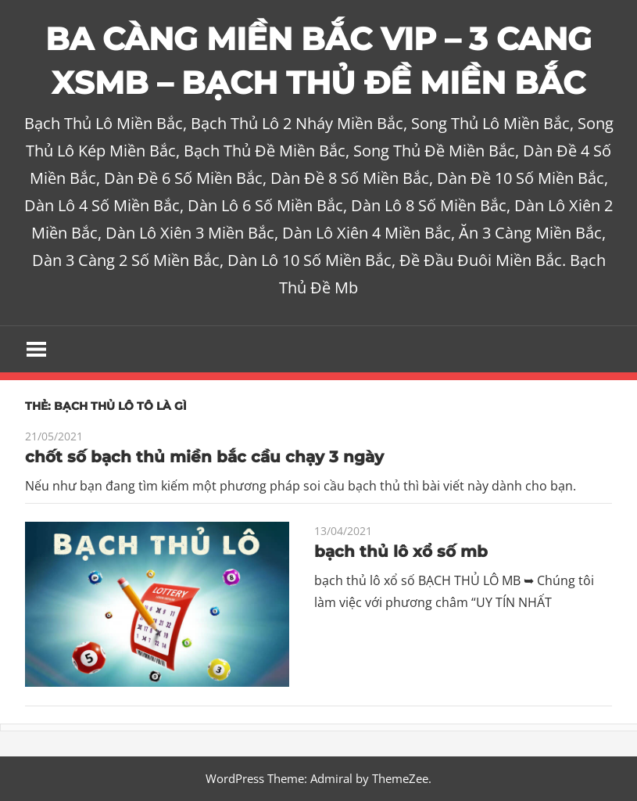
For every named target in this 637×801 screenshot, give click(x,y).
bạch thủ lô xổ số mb (401, 551)
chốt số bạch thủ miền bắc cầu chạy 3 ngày (204, 456)
